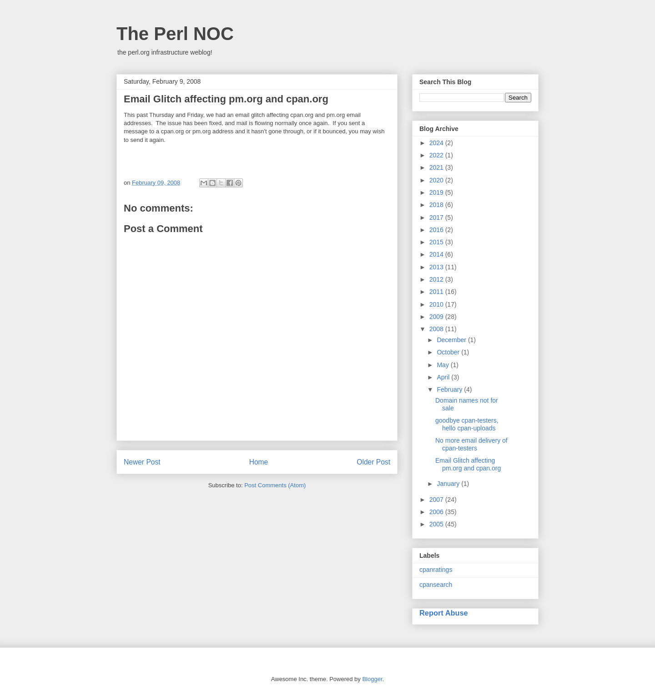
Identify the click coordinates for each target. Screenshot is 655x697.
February (450, 389)
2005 (437, 524)
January (449, 483)
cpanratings (435, 569)
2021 (437, 167)
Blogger (372, 679)
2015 (437, 242)
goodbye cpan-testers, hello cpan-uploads (467, 424)
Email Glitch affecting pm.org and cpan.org (468, 464)
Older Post (373, 462)
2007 (437, 499)
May (443, 365)
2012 (437, 279)
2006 (437, 511)
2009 (437, 316)
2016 (437, 229)
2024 (437, 142)
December (452, 339)
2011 (437, 291)
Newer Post (142, 462)
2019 (437, 192)
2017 (437, 217)
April (444, 377)
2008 (437, 329)
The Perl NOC (175, 34)
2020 (437, 180)
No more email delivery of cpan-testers (471, 444)
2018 (437, 204)
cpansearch (435, 584)
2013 (437, 267)
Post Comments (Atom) (275, 485)
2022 (437, 155)
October (449, 352)
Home (258, 462)
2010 (437, 304)
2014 (437, 254)
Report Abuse (443, 613)
